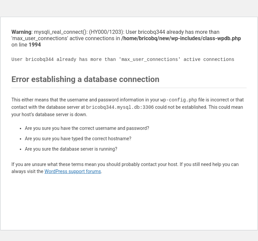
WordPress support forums (72, 171)
